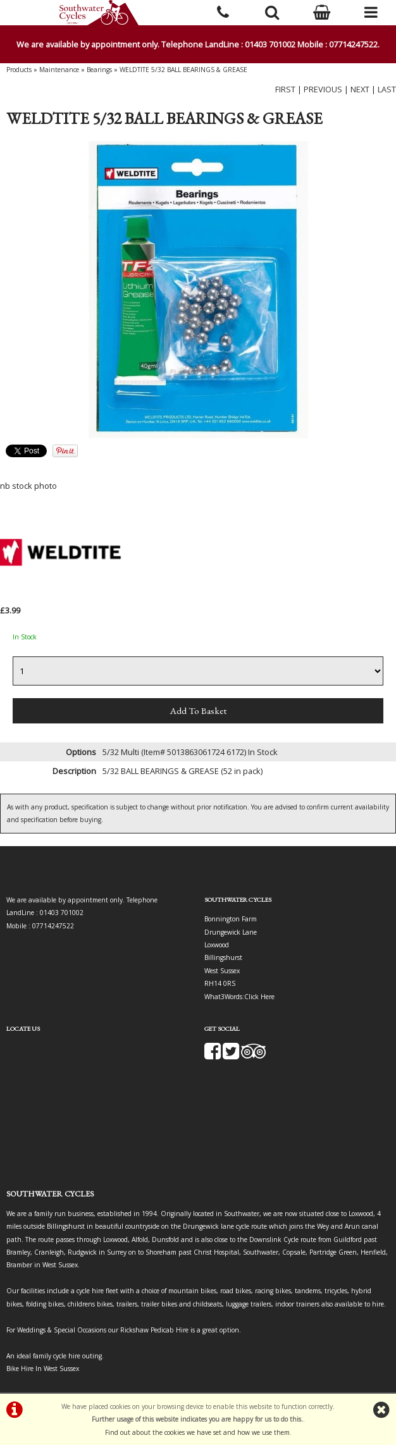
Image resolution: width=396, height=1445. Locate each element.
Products (19, 69)
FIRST (285, 89)
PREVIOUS (323, 89)
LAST (387, 89)
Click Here (259, 996)
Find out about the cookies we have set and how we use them (197, 1432)
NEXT (359, 89)
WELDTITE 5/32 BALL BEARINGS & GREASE (183, 69)
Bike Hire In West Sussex (42, 1368)
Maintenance (59, 69)
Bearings (99, 69)
